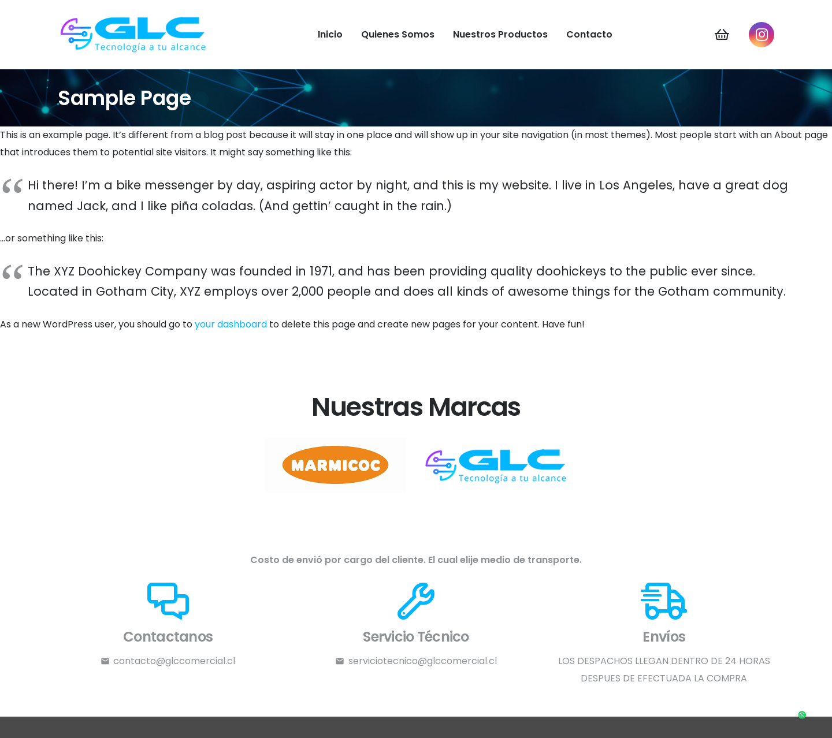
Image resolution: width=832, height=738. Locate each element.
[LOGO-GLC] (134, 34)
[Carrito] (722, 34)
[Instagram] (761, 34)
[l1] (497, 465)
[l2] (335, 465)
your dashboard (231, 324)
